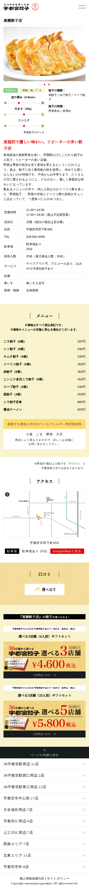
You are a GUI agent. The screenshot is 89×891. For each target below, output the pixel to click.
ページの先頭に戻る (44, 755)
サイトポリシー (58, 878)
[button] (40, 84)
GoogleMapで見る (67, 551)
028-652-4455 (35, 236)
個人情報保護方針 (32, 878)
